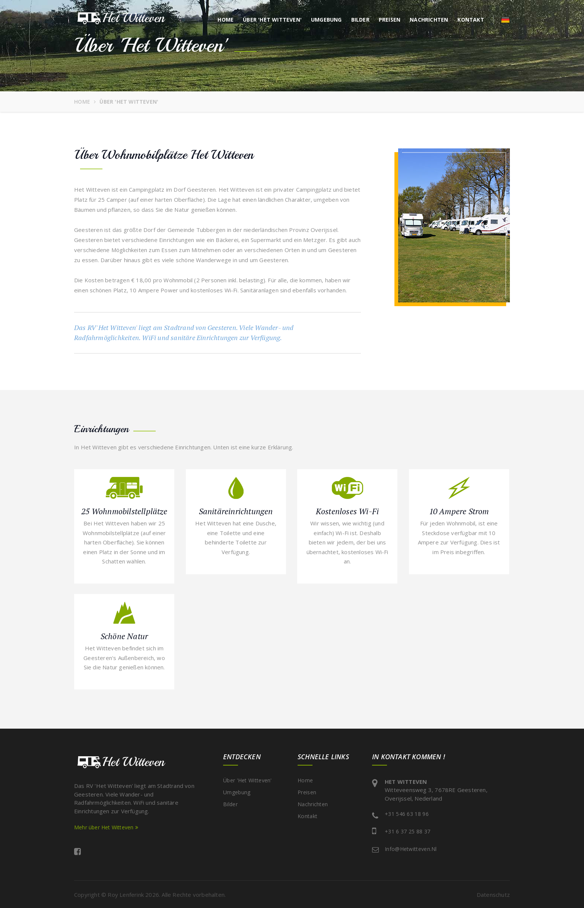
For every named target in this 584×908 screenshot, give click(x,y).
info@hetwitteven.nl (411, 848)
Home (226, 19)
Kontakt (470, 19)
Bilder (360, 19)
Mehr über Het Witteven (106, 827)
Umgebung (326, 19)
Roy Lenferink (126, 894)
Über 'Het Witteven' (272, 19)
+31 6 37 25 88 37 (407, 831)
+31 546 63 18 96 (407, 813)
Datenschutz (493, 894)
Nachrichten (429, 19)
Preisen (389, 19)
